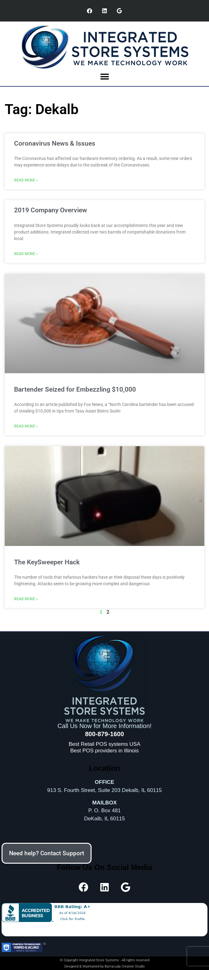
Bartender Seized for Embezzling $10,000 (75, 389)
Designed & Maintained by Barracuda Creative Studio (104, 966)
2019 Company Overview (50, 210)
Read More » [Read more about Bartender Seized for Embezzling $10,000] (26, 426)
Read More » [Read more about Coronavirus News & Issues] (26, 180)
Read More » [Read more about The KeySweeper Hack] (26, 599)
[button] (104, 77)
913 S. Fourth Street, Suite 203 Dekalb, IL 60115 (104, 790)
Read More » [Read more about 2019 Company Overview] (26, 254)
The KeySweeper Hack (47, 562)
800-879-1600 (104, 734)
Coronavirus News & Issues (54, 143)
